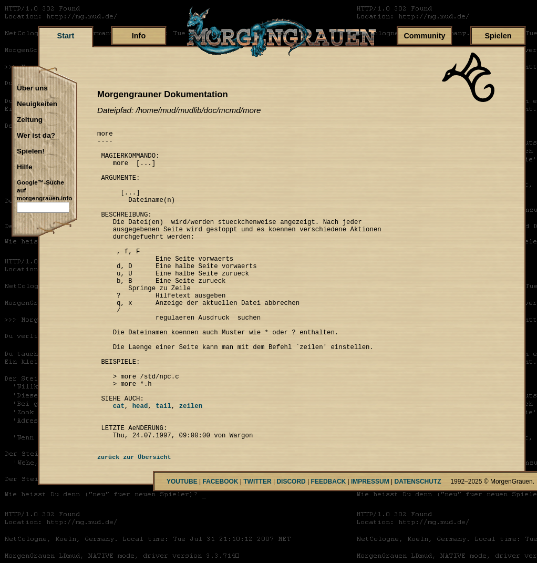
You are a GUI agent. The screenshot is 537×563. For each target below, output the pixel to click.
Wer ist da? (36, 135)
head (140, 465)
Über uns (32, 88)
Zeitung (30, 120)
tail (163, 465)
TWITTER (257, 547)
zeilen (190, 465)
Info (139, 36)
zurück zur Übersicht (134, 523)
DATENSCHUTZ (418, 547)
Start (66, 36)
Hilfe (24, 167)
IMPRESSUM (370, 547)
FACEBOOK (220, 547)
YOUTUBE (182, 547)
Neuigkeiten (37, 104)
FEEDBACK (328, 547)
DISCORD (290, 547)
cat (111, 465)
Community (424, 36)
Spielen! (31, 151)
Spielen (497, 36)
